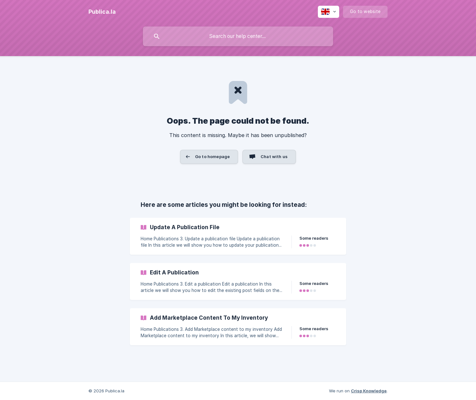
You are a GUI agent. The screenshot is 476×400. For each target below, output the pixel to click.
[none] (102, 12)
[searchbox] (238, 36)
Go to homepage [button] (212, 156)
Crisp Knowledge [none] (369, 390)
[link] (238, 236)
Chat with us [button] (274, 156)
